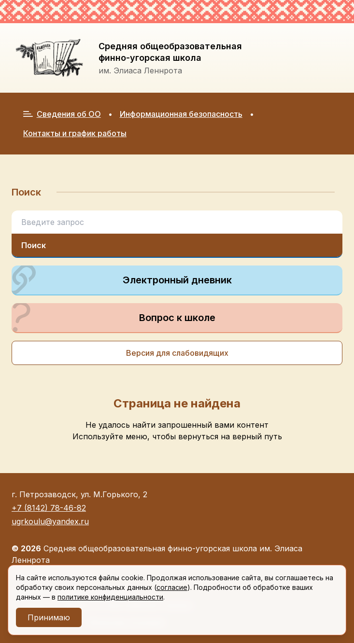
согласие (171, 587)
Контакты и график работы (75, 133)
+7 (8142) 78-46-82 (49, 508)
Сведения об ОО (62, 114)
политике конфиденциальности (110, 597)
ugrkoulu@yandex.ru (50, 521)
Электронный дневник (122, 280)
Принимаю (49, 617)
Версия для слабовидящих (177, 353)
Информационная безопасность (181, 114)
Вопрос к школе (113, 317)
